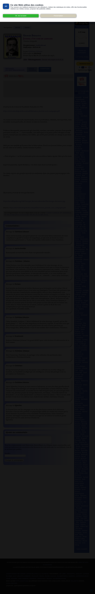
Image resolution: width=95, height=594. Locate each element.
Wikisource (41, 578)
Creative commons (24, 576)
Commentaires (44, 69)
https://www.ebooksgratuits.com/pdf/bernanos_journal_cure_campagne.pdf (31, 111)
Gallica (53, 576)
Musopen (14, 578)
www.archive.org (22, 581)
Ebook (41, 576)
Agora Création (11, 583)
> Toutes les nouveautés (81, 52)
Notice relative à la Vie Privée (37, 574)
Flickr (47, 576)
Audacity (79, 574)
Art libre (62, 574)
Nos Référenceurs (59, 578)
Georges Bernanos (32, 35)
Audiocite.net (41, 45)
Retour (17, 27)
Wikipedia (32, 578)
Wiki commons (23, 578)
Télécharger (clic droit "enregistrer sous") (14, 69)
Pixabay (49, 578)
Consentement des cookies (15, 574)
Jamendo (72, 576)
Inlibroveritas (62, 576)
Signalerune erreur (32, 69)
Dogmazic (35, 576)
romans (27, 27)
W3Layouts (74, 581)
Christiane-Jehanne (35, 51)
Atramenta (71, 574)
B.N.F (14, 576)
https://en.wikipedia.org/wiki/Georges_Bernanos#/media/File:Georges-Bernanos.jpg (34, 201)
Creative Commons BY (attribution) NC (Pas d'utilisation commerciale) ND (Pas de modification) (37, 214)
